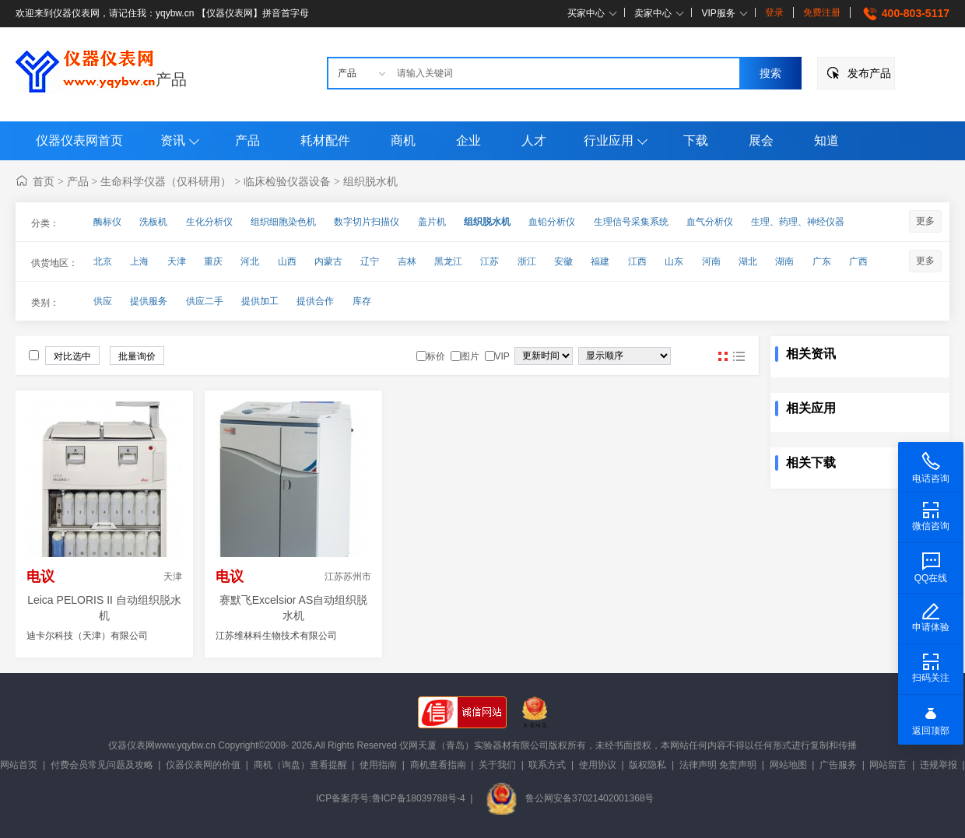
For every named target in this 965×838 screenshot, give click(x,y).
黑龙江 (448, 261)
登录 (774, 12)
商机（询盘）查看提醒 (300, 764)
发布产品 (869, 73)
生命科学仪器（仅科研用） (165, 181)
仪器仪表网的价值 (203, 764)
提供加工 (260, 301)
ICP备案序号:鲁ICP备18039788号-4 (390, 798)
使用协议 (597, 764)
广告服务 (838, 764)
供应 (102, 301)
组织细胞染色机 (283, 221)
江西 (637, 261)
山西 (287, 261)
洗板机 (153, 221)
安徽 (563, 261)
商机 (403, 140)
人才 (533, 140)
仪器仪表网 (131, 745)
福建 (600, 261)
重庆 (213, 261)
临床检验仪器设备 (287, 181)
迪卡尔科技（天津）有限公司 (87, 635)
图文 (738, 356)
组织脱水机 (370, 181)
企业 (468, 140)
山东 (674, 261)
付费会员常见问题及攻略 (102, 764)
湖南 (784, 261)
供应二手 (204, 301)
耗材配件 (325, 140)
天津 (176, 261)
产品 (171, 79)
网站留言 (888, 764)
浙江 (527, 261)
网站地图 (788, 764)
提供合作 (315, 301)
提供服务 (148, 301)
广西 (858, 261)
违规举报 (938, 764)
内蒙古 (328, 261)
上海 (139, 261)
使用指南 (378, 764)
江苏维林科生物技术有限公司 (276, 635)
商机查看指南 (438, 764)
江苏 (489, 261)
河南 (711, 261)
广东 (821, 261)
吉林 (407, 261)
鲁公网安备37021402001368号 (570, 798)
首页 (43, 181)
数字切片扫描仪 (366, 221)
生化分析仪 (209, 221)
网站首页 (18, 764)
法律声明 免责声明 (717, 764)
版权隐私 (647, 764)
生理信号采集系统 (631, 221)
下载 (695, 140)
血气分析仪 (709, 221)
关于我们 (497, 764)
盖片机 (432, 221)
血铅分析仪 (551, 221)
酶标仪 (107, 221)
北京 (102, 261)
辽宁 (369, 261)
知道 (826, 140)
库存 (362, 301)
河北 (249, 261)
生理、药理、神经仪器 (797, 221)
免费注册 (821, 12)
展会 (761, 140)
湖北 (748, 261)
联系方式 (547, 764)
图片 (723, 356)
